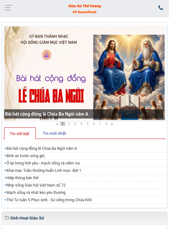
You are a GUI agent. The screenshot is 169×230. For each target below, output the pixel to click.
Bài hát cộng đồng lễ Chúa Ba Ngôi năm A (46, 114)
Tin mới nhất (54, 133)
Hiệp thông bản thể (22, 178)
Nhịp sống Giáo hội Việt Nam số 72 (36, 185)
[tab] (20, 133)
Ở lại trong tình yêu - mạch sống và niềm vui (43, 163)
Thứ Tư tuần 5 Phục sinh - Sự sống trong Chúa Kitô (49, 200)
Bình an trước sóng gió (25, 156)
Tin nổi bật (20, 133)
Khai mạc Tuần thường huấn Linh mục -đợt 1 (43, 170)
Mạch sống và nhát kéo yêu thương (36, 192)
